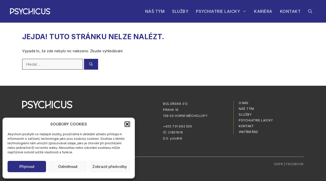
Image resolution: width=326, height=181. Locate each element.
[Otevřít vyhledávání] (310, 11)
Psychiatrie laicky (223, 11)
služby (245, 114)
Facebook (295, 164)
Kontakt (290, 11)
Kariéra (263, 11)
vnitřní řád (248, 132)
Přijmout (26, 166)
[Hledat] (91, 64)
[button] (127, 124)
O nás (243, 103)
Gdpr (278, 164)
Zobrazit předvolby (109, 166)
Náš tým (155, 11)
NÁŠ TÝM (246, 109)
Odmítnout (67, 166)
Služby (180, 11)
